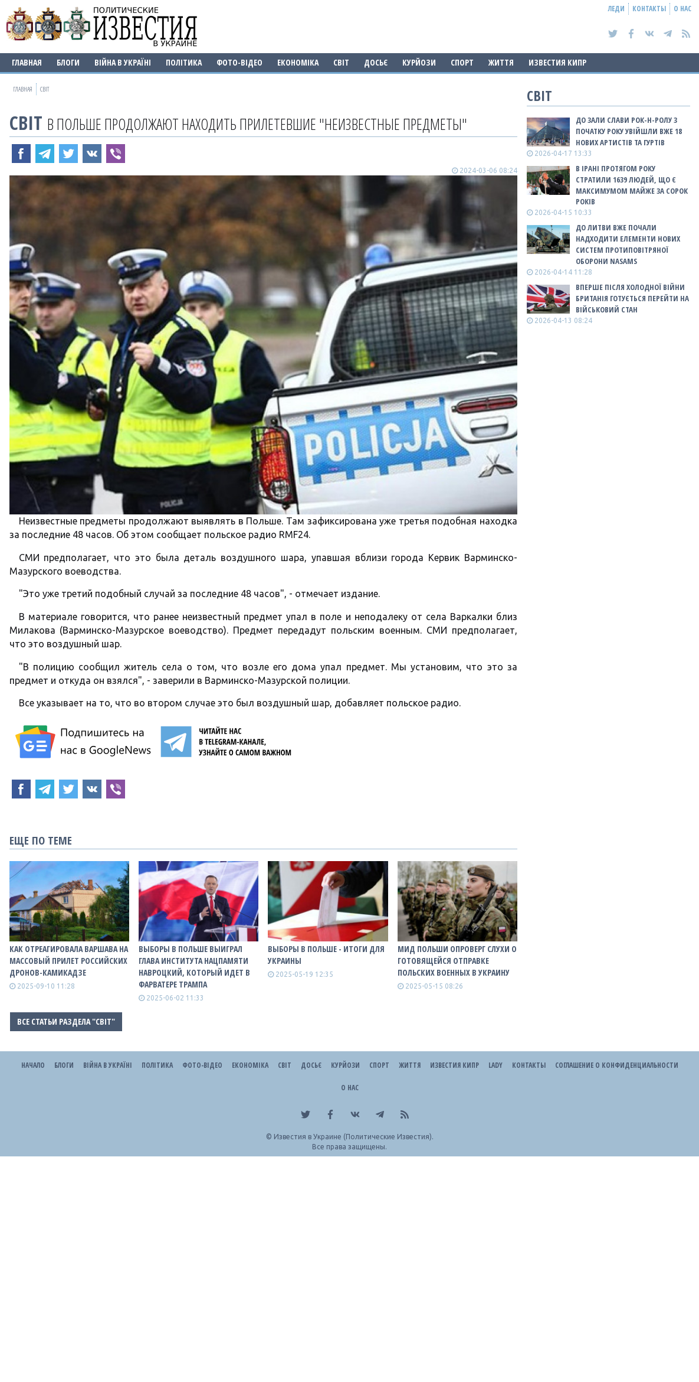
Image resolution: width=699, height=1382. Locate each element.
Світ (341, 62)
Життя (501, 62)
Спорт (462, 62)
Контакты (649, 9)
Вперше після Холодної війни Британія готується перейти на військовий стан (632, 298)
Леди (616, 9)
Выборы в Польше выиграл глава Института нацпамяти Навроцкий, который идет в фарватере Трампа (194, 966)
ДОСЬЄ (376, 62)
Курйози (419, 62)
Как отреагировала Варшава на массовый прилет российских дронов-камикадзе (68, 960)
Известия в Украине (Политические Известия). (354, 1136)
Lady (495, 1065)
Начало (33, 1065)
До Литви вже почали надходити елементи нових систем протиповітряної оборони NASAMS (628, 244)
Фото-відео (239, 62)
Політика (184, 62)
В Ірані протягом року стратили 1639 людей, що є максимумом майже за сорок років (632, 185)
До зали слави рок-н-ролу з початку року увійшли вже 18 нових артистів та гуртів (629, 131)
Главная (27, 62)
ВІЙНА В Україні (122, 62)
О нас (682, 9)
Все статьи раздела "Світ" (66, 1021)
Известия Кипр (557, 62)
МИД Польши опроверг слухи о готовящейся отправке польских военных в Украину (457, 960)
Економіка (298, 62)
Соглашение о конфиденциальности (616, 1065)
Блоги (68, 62)
